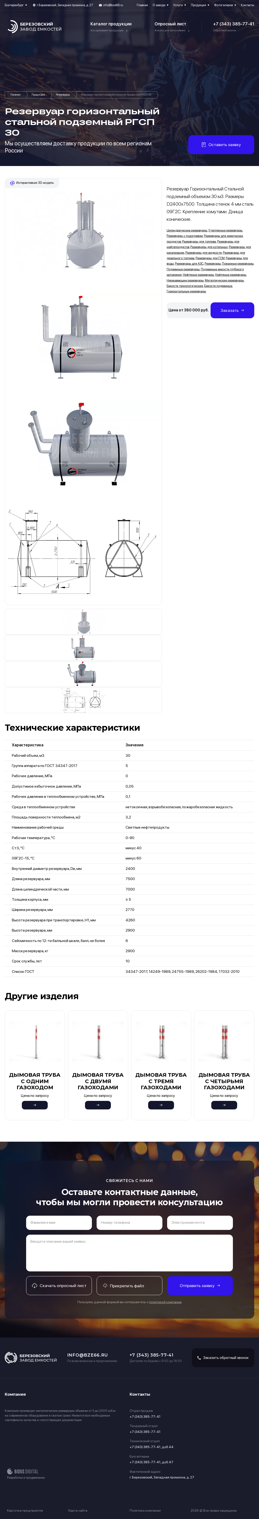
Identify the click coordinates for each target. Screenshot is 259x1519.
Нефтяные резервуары (198, 275)
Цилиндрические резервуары (187, 230)
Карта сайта (77, 1510)
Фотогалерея (223, 5)
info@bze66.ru (113, 5)
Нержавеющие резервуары (185, 280)
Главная (142, 5)
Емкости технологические (185, 286)
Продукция (198, 5)
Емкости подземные (218, 286)
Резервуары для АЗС (189, 263)
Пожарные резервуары (238, 263)
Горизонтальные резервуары (186, 291)
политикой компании (165, 1302)
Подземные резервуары (183, 269)
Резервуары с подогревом (185, 236)
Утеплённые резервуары (225, 230)
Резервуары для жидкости (203, 252)
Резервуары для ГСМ (210, 258)
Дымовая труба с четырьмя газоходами (224, 1081)
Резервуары (63, 94)
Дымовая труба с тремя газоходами (161, 1081)
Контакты (247, 5)
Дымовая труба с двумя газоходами (98, 1081)
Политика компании (145, 1510)
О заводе (159, 5)
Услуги (178, 5)
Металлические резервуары (224, 280)
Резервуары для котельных (209, 247)
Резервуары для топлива (199, 241)
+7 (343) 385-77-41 (233, 23)
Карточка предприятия (25, 1510)
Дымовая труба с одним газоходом (35, 1081)
